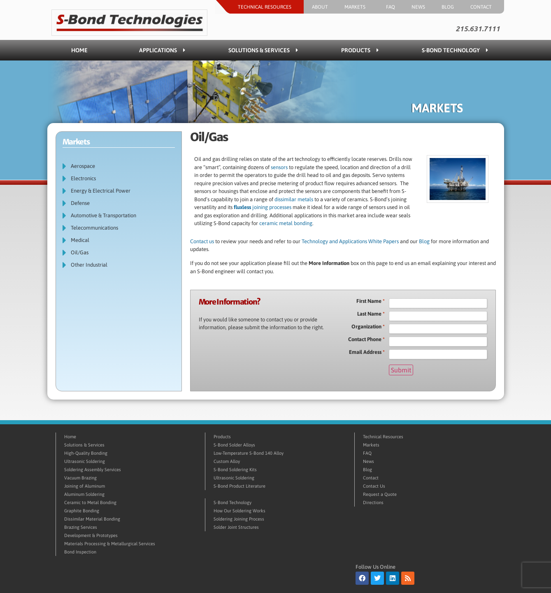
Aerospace (83, 166)
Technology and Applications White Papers (351, 241)
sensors (279, 167)
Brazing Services (80, 527)
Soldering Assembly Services (92, 469)
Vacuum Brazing (80, 477)
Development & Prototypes (91, 535)
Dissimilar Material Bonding (92, 518)
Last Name (371, 314)
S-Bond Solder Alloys (234, 444)
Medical (80, 240)
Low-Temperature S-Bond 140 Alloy (249, 453)
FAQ (390, 7)
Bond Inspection (80, 551)
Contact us (202, 241)
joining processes (262, 207)
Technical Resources (266, 7)
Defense (80, 203)
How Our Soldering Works (239, 510)
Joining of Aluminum (84, 486)
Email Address (367, 352)
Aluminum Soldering (84, 494)
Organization (368, 327)
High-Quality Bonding (85, 453)
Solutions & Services (263, 50)
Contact (483, 7)
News (418, 7)
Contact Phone (366, 339)
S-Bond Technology (455, 50)
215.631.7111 (478, 28)
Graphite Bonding (81, 510)
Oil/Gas (79, 252)
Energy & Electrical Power (100, 191)
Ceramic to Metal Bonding (90, 502)
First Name (370, 301)
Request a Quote (380, 494)
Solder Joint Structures (236, 527)
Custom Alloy (227, 461)
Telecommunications (94, 228)
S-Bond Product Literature (239, 486)
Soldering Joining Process (239, 518)
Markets (357, 7)
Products (360, 50)
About (320, 7)
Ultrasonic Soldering (84, 461)
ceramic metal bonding (285, 223)
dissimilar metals (293, 199)
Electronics (83, 178)
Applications (162, 50)
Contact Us (374, 486)
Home (79, 50)
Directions (373, 502)
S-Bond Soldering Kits (235, 469)
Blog (448, 7)
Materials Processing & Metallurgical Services (109, 543)
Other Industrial (89, 265)
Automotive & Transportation (103, 215)
